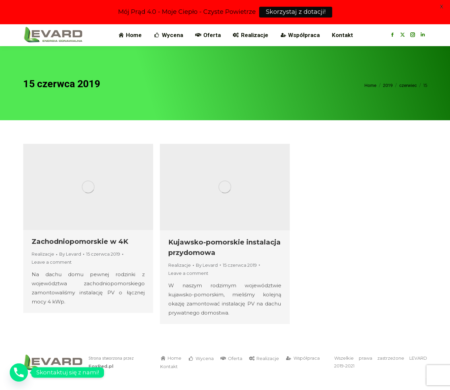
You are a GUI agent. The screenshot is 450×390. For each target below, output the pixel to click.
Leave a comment (52, 274)
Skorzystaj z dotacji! (295, 11)
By (70, 266)
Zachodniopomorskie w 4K (80, 254)
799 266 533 (44, 30)
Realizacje (43, 266)
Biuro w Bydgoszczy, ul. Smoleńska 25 (194, 30)
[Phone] (19, 372)
